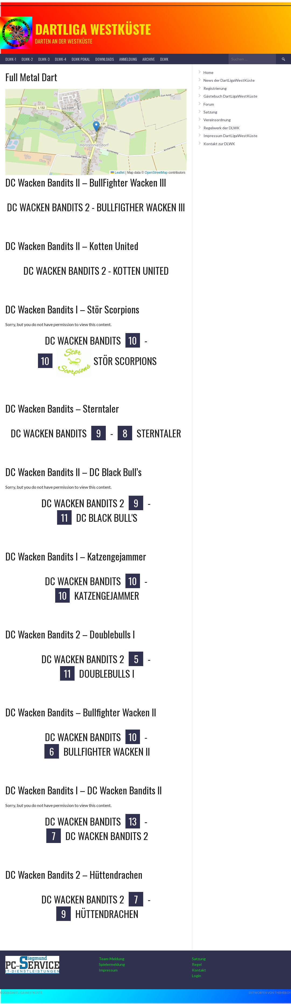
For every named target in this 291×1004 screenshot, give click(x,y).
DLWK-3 (44, 59)
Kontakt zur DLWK (219, 143)
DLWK (164, 59)
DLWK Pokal (81, 59)
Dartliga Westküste (93, 28)
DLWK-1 (10, 59)
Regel (197, 964)
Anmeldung (128, 59)
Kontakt (199, 970)
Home (208, 72)
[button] (96, 126)
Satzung (210, 112)
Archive (148, 59)
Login (196, 975)
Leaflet (117, 172)
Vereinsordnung (217, 119)
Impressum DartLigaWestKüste (230, 135)
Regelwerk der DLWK (222, 128)
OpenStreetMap (156, 172)
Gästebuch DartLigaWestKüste (230, 96)
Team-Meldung (111, 958)
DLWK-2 (27, 59)
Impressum (108, 970)
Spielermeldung (112, 964)
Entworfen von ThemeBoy (270, 992)
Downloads (104, 59)
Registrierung (215, 88)
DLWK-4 (60, 59)
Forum (209, 104)
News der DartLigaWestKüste (229, 80)
